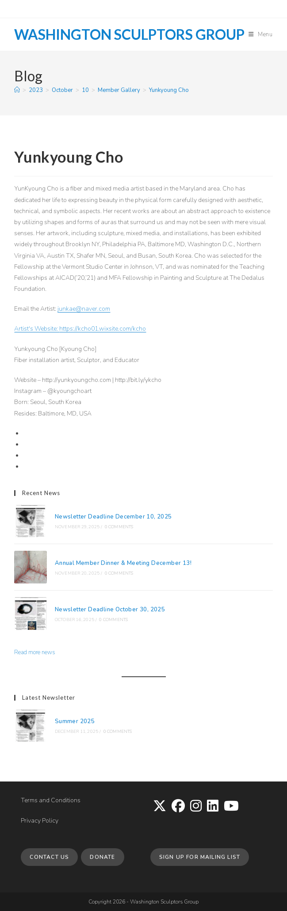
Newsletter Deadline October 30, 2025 (110, 610)
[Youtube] (231, 807)
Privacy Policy (39, 820)
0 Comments (119, 527)
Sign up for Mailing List (200, 857)
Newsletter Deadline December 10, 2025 (113, 517)
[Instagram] (196, 807)
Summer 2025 (75, 721)
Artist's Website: (36, 328)
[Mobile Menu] (261, 34)
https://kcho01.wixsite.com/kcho (102, 328)
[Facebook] (178, 807)
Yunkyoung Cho (169, 90)
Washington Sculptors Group (129, 34)
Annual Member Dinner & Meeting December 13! (123, 563)
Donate (102, 857)
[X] (159, 807)
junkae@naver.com (83, 309)
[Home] (17, 90)
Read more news (34, 652)
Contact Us (49, 857)
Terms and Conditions (50, 800)
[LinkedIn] (212, 807)
